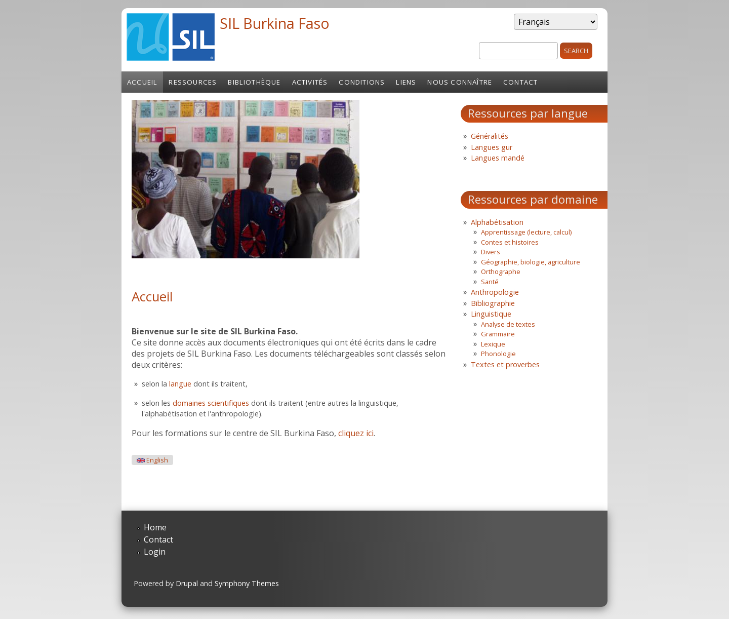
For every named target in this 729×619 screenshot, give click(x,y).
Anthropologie (495, 292)
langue (180, 384)
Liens (406, 82)
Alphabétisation (497, 222)
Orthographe (500, 271)
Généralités (489, 136)
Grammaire (498, 333)
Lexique (493, 344)
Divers (490, 251)
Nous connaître (459, 82)
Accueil (142, 82)
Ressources (193, 82)
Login (155, 551)
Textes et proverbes (505, 364)
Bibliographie (493, 303)
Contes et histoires (510, 242)
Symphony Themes (247, 583)
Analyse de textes (508, 324)
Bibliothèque (254, 82)
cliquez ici (356, 433)
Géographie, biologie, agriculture (530, 261)
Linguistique (491, 314)
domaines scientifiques (211, 403)
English (152, 460)
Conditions (362, 82)
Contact (520, 82)
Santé (490, 281)
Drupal (187, 583)
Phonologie (498, 353)
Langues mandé (497, 158)
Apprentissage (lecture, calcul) (526, 232)
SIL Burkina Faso (275, 23)
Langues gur (491, 147)
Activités (310, 82)
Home (155, 527)
